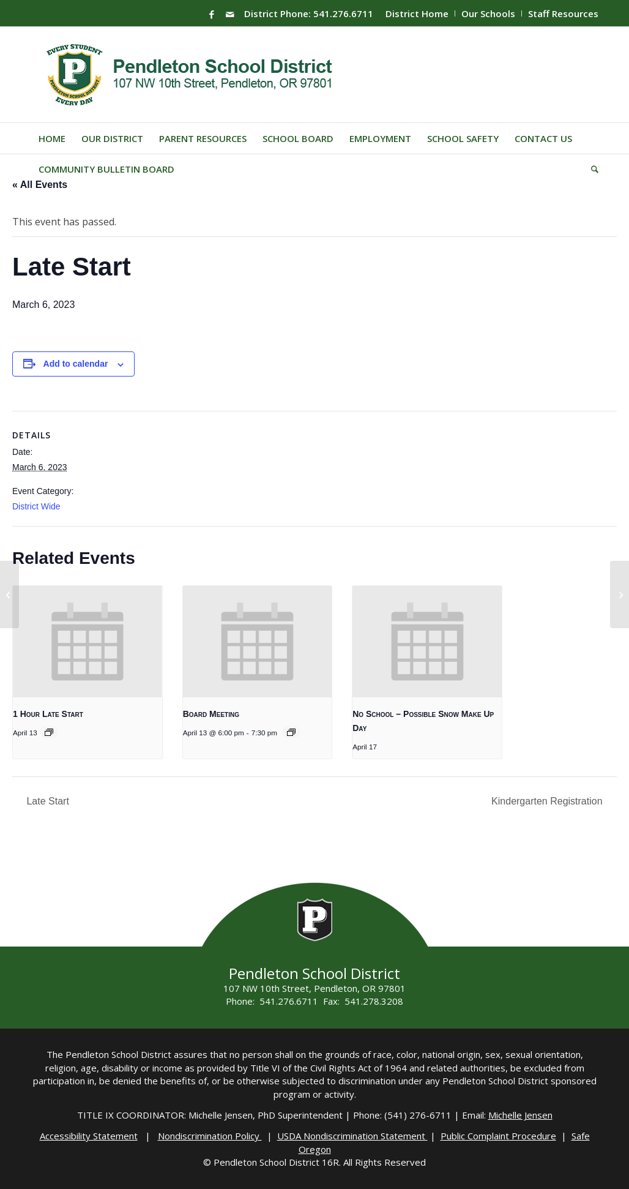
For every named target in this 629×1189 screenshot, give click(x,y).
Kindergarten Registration (548, 801)
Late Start (46, 801)
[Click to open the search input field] (590, 169)
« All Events (39, 184)
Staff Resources (563, 13)
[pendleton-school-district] (191, 74)
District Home (416, 13)
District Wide (36, 506)
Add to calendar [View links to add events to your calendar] (75, 364)
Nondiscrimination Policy (210, 1136)
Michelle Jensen (520, 1115)
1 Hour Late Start (48, 714)
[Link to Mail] (230, 14)
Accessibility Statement (89, 1136)
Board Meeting (211, 714)
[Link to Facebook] (212, 14)
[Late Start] (9, 594)
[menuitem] (417, 13)
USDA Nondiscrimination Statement (352, 1136)
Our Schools (488, 13)
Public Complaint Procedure (498, 1136)
